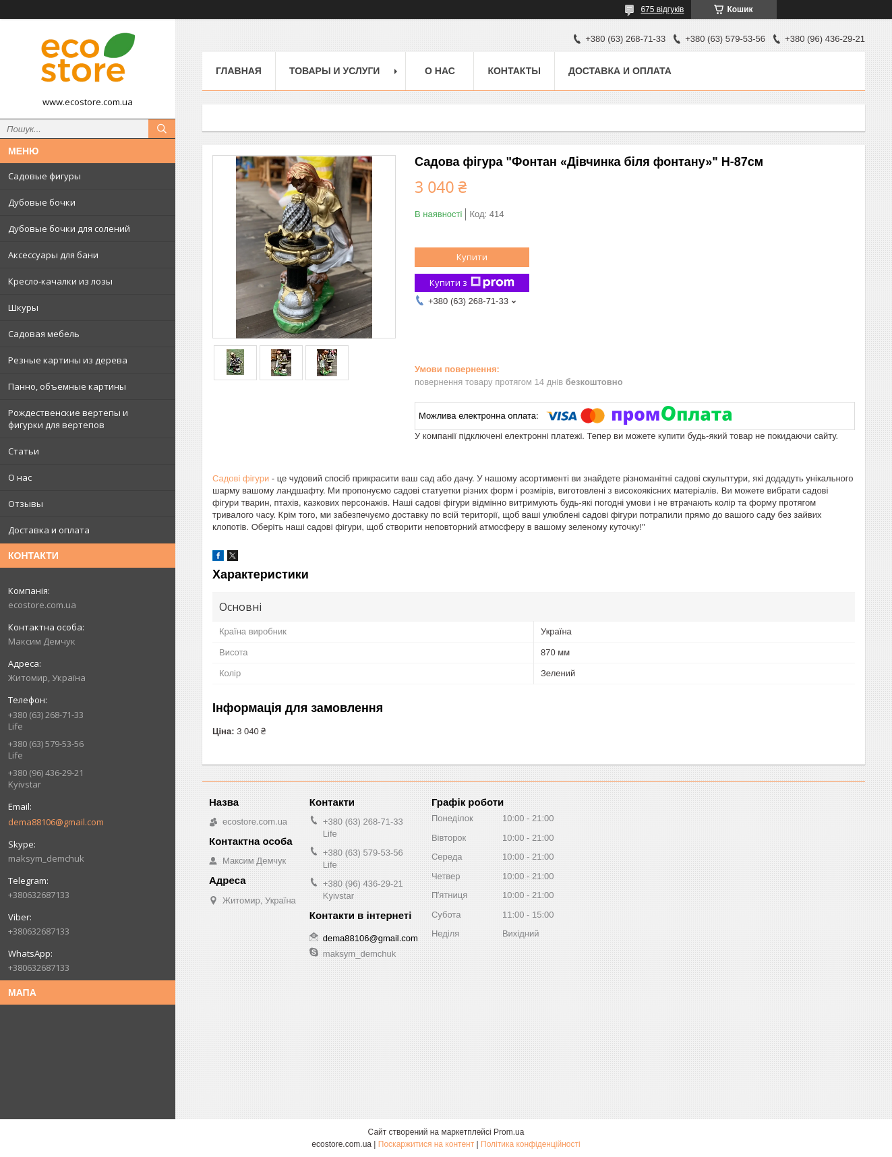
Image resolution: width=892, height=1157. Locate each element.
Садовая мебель (44, 334)
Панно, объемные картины (67, 386)
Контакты (513, 70)
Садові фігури (240, 478)
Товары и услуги (334, 70)
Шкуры (23, 307)
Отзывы (25, 504)
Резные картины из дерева (67, 360)
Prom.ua (509, 1132)
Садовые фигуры (44, 176)
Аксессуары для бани (53, 255)
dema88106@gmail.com (56, 822)
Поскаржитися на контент (426, 1144)
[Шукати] (161, 129)
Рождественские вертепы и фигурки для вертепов (68, 419)
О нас (20, 477)
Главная (239, 70)
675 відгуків (662, 9)
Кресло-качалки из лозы (60, 281)
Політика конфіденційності (531, 1144)
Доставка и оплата (49, 530)
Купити (471, 257)
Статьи (23, 451)
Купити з (471, 282)
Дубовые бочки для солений (69, 228)
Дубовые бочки (42, 202)
